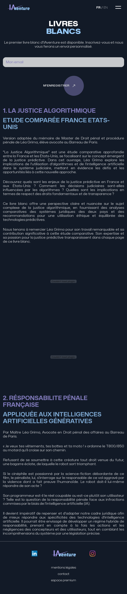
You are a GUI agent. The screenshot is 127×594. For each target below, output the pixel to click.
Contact (63, 574)
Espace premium (63, 580)
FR (99, 7)
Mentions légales (63, 567)
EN (107, 7)
